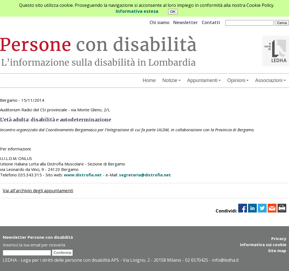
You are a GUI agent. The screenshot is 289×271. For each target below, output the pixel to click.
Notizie (171, 80)
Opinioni (238, 80)
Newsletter (185, 22)
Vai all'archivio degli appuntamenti (38, 191)
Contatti (211, 22)
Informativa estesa (137, 11)
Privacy (278, 238)
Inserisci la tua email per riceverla (34, 244)
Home (149, 80)
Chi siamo (159, 22)
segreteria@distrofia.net (145, 174)
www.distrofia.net (83, 174)
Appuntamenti (204, 80)
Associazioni (270, 80)
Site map (277, 250)
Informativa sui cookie (263, 244)
